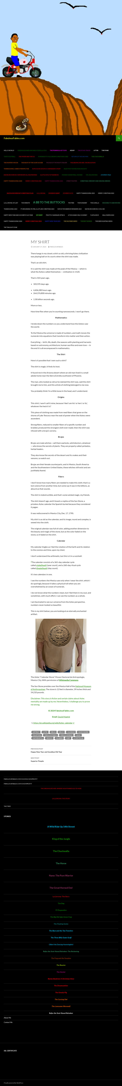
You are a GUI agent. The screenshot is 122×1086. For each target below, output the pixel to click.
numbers (59, 738)
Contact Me (8, 1022)
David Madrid (64, 717)
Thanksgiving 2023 (10, 209)
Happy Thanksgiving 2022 (85, 193)
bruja (53, 732)
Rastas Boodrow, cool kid (95, 209)
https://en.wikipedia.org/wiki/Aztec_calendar (52, 723)
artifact (36, 732)
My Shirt (39, 215)
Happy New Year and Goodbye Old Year (18, 215)
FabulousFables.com (14, 138)
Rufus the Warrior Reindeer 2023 (70, 209)
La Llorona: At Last (11, 203)
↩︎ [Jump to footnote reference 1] (73, 723)
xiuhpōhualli (41, 565)
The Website (25, 203)
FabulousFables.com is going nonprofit (20, 779)
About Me (7, 1018)
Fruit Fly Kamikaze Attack (55, 215)
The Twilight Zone (10, 227)
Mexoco (49, 738)
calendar (71, 732)
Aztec (45, 732)
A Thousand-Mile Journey (77, 215)
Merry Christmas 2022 (106, 193)
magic (78, 735)
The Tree (71, 203)
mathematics (38, 738)
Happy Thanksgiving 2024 (13, 221)
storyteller (78, 738)
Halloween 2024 (108, 215)
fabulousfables (56, 247)
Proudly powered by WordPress (13, 1083)
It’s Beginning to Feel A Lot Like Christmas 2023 (37, 209)
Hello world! (9, 150)
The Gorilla (94, 203)
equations (37, 735)
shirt (68, 738)
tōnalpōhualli (41, 568)
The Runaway (82, 203)
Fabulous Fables (51, 735)
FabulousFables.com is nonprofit (18, 784)
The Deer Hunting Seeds (103, 221)
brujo (61, 732)
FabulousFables (66, 735)
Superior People (61, 759)
